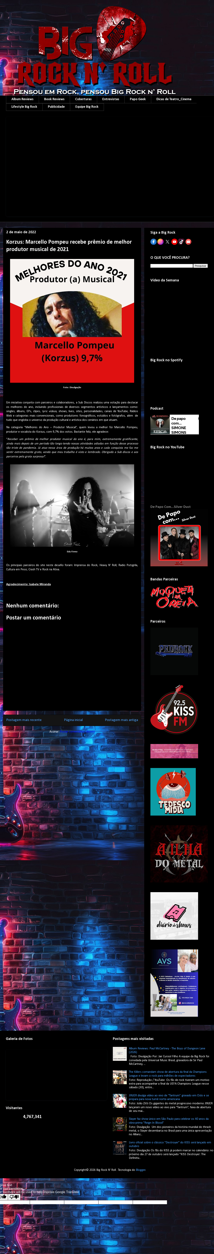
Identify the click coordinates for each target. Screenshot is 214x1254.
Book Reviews (54, 99)
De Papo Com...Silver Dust (170, 507)
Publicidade (56, 107)
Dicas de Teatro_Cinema (173, 99)
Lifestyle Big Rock (24, 107)
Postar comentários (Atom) (77, 731)
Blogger (140, 1170)
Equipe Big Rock (86, 107)
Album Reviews (22, 99)
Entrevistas (110, 99)
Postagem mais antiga (121, 720)
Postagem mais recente (24, 720)
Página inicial (73, 720)
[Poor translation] (14, 1197)
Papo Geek (138, 99)
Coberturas (83, 99)
